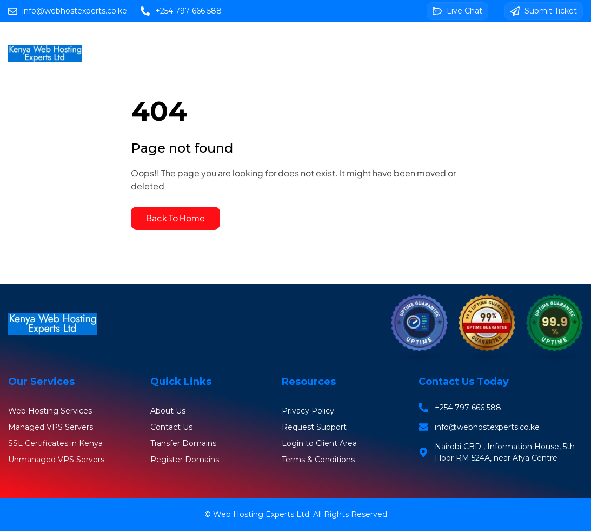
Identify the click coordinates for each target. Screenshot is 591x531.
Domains (260, 41)
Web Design (473, 41)
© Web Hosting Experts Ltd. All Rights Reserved (295, 514)
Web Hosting (197, 41)
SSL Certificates (397, 41)
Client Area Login (313, 65)
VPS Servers (321, 41)
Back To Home (175, 218)
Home (140, 41)
